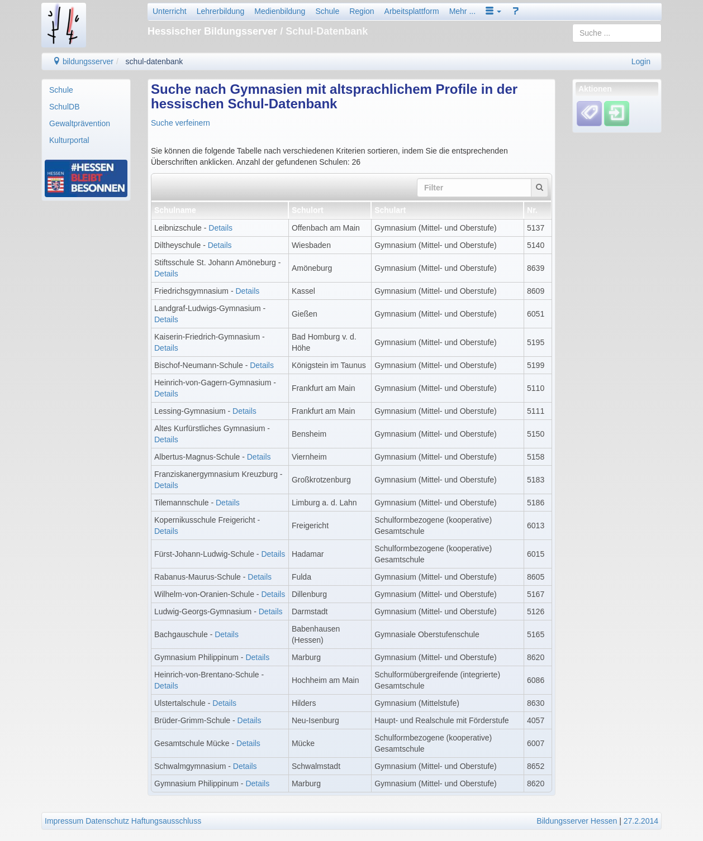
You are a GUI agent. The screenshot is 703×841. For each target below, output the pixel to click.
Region (361, 11)
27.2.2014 (641, 820)
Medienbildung (279, 11)
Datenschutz (107, 820)
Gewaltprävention (79, 123)
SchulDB (64, 106)
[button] (493, 11)
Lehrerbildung (221, 11)
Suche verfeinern (180, 122)
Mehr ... (462, 11)
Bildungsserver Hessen (576, 820)
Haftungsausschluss (166, 820)
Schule (327, 11)
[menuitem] (86, 90)
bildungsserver (83, 61)
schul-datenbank (154, 61)
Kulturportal (69, 140)
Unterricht (170, 11)
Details (220, 227)
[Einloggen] (616, 113)
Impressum (64, 820)
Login (640, 61)
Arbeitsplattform (411, 11)
